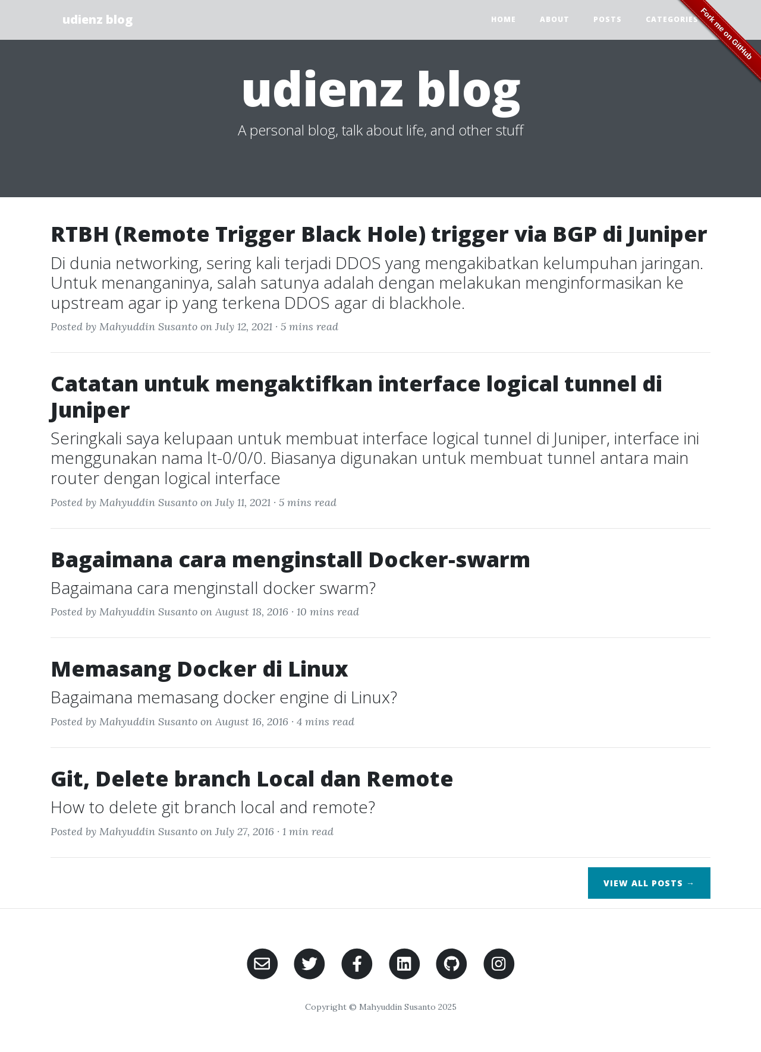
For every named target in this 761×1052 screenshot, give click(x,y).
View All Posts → (649, 883)
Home (503, 19)
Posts (607, 19)
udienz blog (97, 19)
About (555, 19)
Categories (672, 19)
